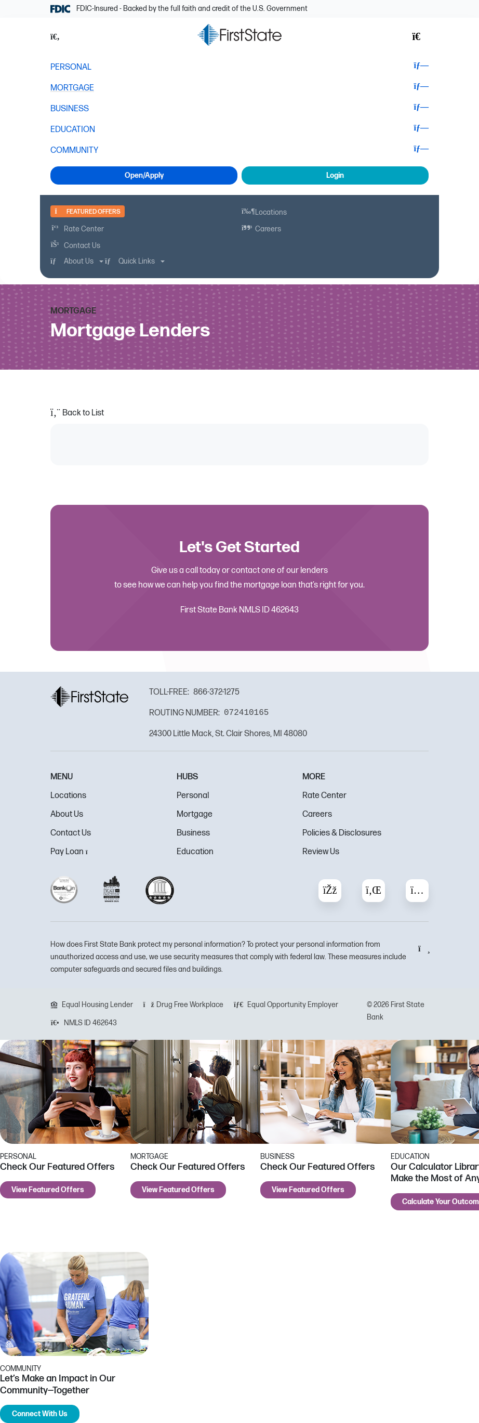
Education (195, 852)
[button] (60, 37)
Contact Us (70, 833)
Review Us (320, 852)
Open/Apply (144, 175)
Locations (68, 796)
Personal (193, 796)
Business (193, 833)
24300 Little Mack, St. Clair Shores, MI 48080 (228, 734)
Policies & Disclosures (341, 833)
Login (335, 175)
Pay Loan (72, 852)
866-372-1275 (216, 692)
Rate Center (324, 796)
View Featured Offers (47, 1189)
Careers (317, 814)
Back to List (77, 413)
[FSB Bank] (239, 35)
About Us (66, 814)
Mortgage (194, 814)
